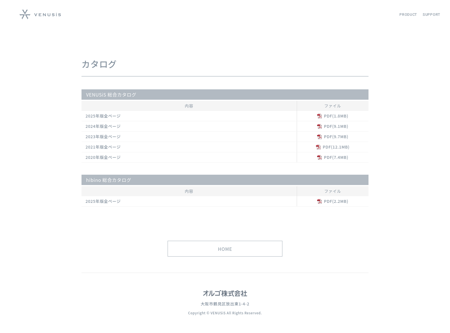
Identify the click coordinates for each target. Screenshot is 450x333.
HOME (225, 256)
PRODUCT (408, 14)
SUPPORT (431, 14)
